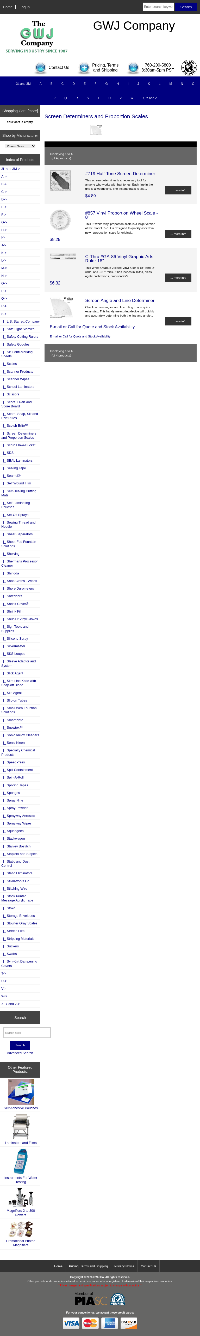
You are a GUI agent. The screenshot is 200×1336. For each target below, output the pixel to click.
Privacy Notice (124, 1266)
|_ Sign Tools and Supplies (14, 629)
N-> (4, 276)
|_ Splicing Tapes (14, 785)
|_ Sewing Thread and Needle (18, 524)
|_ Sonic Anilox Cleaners (20, 735)
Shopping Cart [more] (20, 111)
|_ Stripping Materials (17, 939)
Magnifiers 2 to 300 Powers (21, 1202)
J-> (3, 245)
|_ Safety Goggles (15, 344)
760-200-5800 (158, 65)
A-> (4, 177)
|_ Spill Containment (17, 770)
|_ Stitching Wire (14, 888)
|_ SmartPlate (12, 720)
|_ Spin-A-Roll (12, 777)
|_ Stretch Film (12, 931)
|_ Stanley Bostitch (15, 846)
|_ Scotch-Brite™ (14, 425)
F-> (3, 215)
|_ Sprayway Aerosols (18, 816)
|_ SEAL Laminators (17, 460)
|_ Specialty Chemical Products (18, 752)
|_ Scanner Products (17, 371)
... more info (178, 190)
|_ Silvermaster (13, 646)
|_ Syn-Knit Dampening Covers (19, 963)
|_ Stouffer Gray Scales (19, 923)
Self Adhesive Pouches (21, 1094)
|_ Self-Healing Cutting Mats (18, 493)
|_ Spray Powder (14, 808)
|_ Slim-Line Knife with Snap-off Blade (18, 683)
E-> (4, 207)
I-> (3, 237)
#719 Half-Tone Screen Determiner (120, 173)
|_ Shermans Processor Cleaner (19, 563)
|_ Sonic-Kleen (13, 743)
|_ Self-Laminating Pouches (15, 505)
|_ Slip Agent (11, 693)
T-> (3, 973)
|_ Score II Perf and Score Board (16, 404)
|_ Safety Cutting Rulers (19, 337)
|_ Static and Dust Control (15, 863)
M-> (4, 268)
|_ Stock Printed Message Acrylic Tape (17, 898)
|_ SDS (7, 453)
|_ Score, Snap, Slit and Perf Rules (19, 416)
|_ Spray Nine (12, 800)
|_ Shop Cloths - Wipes (19, 581)
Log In (25, 7)
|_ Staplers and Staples (19, 854)
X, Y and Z (149, 98)
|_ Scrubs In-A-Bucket (18, 445)
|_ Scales (9, 364)
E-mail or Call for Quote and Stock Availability (80, 336)
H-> (4, 230)
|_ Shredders (11, 596)
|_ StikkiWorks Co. (15, 881)
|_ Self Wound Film (16, 483)
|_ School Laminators (17, 387)
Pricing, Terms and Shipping (88, 1266)
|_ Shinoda (10, 573)
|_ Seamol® (11, 476)
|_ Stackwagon (13, 838)
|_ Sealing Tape (13, 468)
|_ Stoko (8, 908)
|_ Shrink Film (12, 611)
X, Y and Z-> (10, 1004)
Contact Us (148, 1266)
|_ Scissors (10, 394)
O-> (4, 283)
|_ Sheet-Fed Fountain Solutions (18, 544)
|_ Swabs (9, 954)
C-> (4, 192)
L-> (3, 260)
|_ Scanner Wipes (15, 379)
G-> (4, 222)
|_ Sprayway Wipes (16, 823)
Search (20, 1017)
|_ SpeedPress (13, 762)
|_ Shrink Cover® (14, 604)
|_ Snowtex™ (12, 727)
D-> (4, 199)
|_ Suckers (10, 946)
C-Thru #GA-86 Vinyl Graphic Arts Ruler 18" (119, 258)
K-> (4, 253)
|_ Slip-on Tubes (14, 700)
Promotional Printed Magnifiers (20, 1234)
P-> (4, 291)
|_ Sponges (10, 793)
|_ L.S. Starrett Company (20, 321)
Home (7, 7)
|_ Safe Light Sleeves (17, 329)
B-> (4, 184)
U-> (4, 981)
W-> (4, 996)
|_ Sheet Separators (17, 534)
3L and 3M (23, 84)
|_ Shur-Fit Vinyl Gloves (19, 619)
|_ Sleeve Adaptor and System (18, 663)
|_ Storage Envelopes (18, 916)
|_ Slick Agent (12, 673)
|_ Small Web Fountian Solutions (19, 710)
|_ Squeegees (12, 831)
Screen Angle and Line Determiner (119, 300)
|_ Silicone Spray (14, 638)
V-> (4, 988)
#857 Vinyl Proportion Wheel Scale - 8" (121, 215)
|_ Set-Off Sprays (14, 515)
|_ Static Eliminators (17, 873)
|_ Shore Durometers (17, 588)
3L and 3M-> (10, 169)
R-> (4, 306)
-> (4, 314)
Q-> (4, 298)
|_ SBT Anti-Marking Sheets (17, 354)
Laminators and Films (21, 1129)
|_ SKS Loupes (13, 654)
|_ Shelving (10, 554)
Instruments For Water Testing (20, 1166)
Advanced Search (20, 1053)
